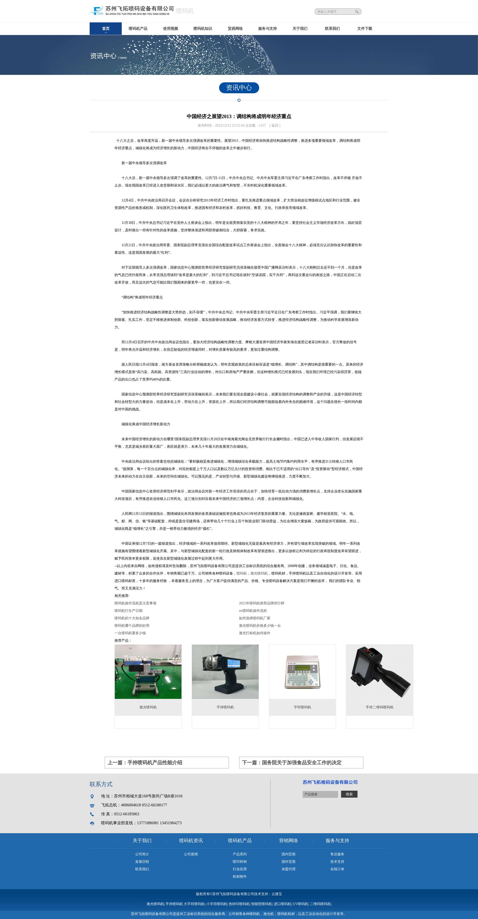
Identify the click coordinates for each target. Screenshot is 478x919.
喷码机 (242, 573)
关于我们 (300, 29)
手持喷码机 (174, 904)
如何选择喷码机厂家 (254, 618)
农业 (328, 461)
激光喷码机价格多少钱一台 (260, 626)
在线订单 (337, 869)
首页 (106, 29)
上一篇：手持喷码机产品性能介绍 (145, 762)
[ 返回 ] (274, 125)
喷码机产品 (138, 29)
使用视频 (170, 29)
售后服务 (337, 854)
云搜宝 (277, 894)
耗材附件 (240, 876)
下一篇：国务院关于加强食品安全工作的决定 (292, 762)
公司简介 (142, 854)
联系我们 (332, 29)
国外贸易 (289, 862)
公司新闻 (191, 854)
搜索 (357, 11)
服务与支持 (267, 29)
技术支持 (337, 862)
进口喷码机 (282, 904)
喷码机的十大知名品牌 (132, 618)
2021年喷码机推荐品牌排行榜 (261, 603)
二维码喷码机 (320, 904)
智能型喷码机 (261, 904)
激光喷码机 (259, 573)
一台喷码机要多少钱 (130, 633)
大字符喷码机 (194, 904)
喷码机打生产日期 (128, 611)
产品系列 (240, 854)
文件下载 (364, 29)
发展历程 (142, 862)
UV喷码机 (300, 904)
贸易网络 (235, 29)
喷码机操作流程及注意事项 (135, 603)
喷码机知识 (202, 29)
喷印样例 (240, 862)
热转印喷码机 (239, 904)
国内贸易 (289, 854)
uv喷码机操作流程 (253, 611)
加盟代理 (289, 869)
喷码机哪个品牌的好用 (132, 626)
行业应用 (240, 869)
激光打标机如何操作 (254, 633)
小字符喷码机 (216, 904)
